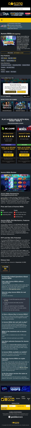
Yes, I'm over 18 (21, 91)
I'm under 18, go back (10, 91)
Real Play (27, 96)
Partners (18, 398)
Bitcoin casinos (24, 367)
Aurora (3, 71)
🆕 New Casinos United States (14, 25)
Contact (23, 398)
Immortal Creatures (20, 110)
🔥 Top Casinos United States (14, 23)
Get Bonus (8, 155)
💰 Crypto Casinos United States (14, 26)
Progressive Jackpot (6, 65)
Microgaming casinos (15, 289)
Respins (3, 67)
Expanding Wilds (17, 65)
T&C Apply (5, 157)
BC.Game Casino (8, 133)
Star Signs (13, 71)
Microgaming (16, 33)
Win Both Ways (10, 67)
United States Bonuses (12, 28)
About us (28, 399)
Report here (8, 96)
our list (6, 300)
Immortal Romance (7, 110)
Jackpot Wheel (26, 65)
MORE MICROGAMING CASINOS (15, 123)
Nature (7, 71)
